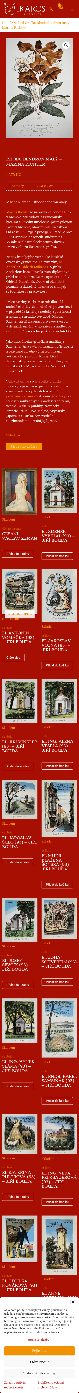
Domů (6, 23)
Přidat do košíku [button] (17, 554)
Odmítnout (39, 1362)
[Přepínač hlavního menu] (73, 9)
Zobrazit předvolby (39, 1373)
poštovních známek (21, 396)
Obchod (18, 23)
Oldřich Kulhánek (34, 267)
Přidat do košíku (23, 447)
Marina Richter (17, 212)
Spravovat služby (38, 1339)
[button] (73, 1302)
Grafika (30, 23)
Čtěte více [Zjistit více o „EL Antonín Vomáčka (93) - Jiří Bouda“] (13, 657)
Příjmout (39, 1351)
